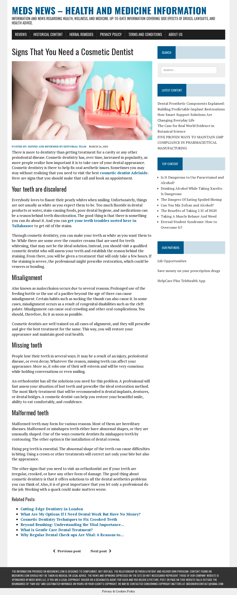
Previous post (67, 551)
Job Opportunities (171, 261)
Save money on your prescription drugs (188, 270)
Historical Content (48, 34)
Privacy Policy (111, 34)
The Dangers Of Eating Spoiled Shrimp (191, 199)
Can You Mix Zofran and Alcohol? (187, 205)
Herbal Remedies (81, 34)
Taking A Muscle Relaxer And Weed (188, 216)
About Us (175, 34)
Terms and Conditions (145, 34)
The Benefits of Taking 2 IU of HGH (189, 210)
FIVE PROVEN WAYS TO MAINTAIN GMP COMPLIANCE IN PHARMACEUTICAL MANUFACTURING (190, 142)
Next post (100, 551)
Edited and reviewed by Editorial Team (57, 146)
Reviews (21, 34)
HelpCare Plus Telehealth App (181, 280)
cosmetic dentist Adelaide (124, 172)
